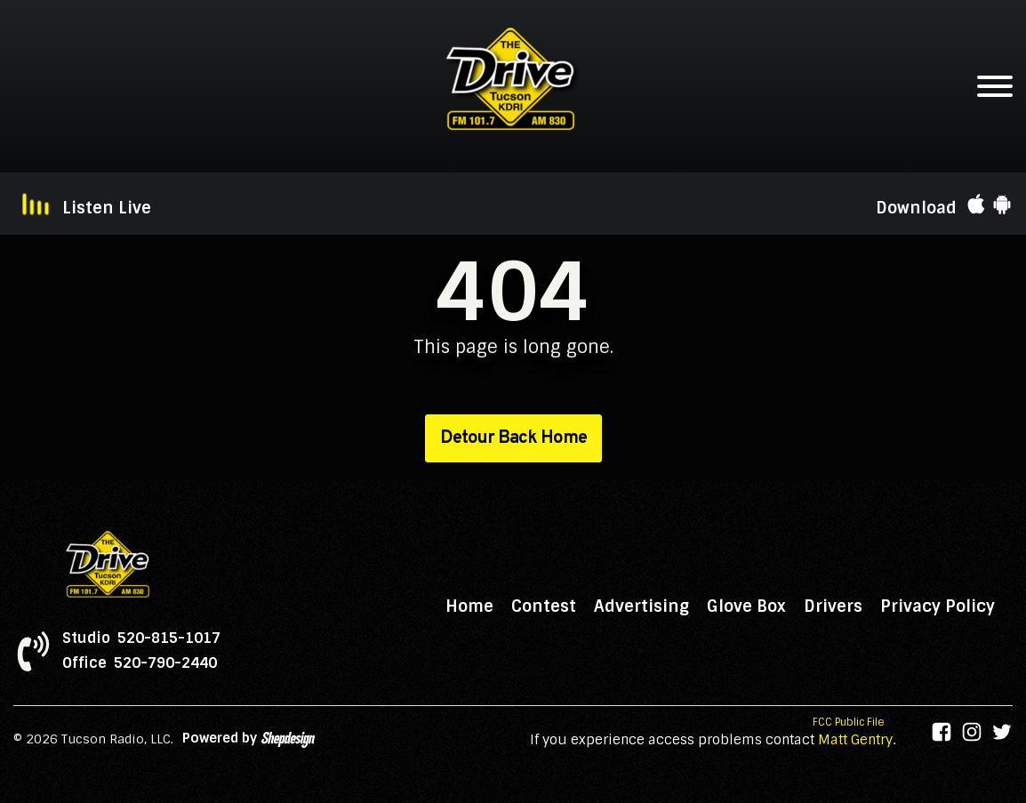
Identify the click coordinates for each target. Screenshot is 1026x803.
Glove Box (746, 606)
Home (469, 606)
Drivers (833, 606)
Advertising (641, 606)
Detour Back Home (513, 438)
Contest (543, 606)
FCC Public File (849, 722)
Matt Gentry (855, 740)
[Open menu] (995, 86)
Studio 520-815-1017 (141, 638)
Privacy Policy (937, 606)
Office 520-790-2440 (139, 663)
